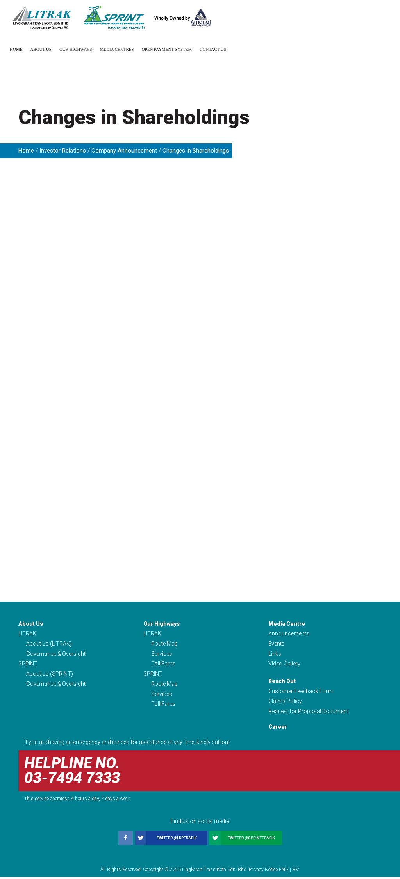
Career (277, 729)
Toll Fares (163, 665)
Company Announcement (124, 150)
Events (276, 644)
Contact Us (213, 49)
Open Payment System (167, 49)
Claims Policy (285, 703)
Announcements (288, 633)
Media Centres (117, 49)
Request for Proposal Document (308, 713)
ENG (284, 871)
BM (296, 871)
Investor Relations (62, 150)
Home (16, 49)
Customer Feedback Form (300, 692)
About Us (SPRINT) (49, 675)
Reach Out (282, 682)
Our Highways (75, 49)
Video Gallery (284, 665)
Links (274, 654)
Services (161, 654)
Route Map (164, 644)
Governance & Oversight (56, 654)
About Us (41, 49)
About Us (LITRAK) (49, 644)
